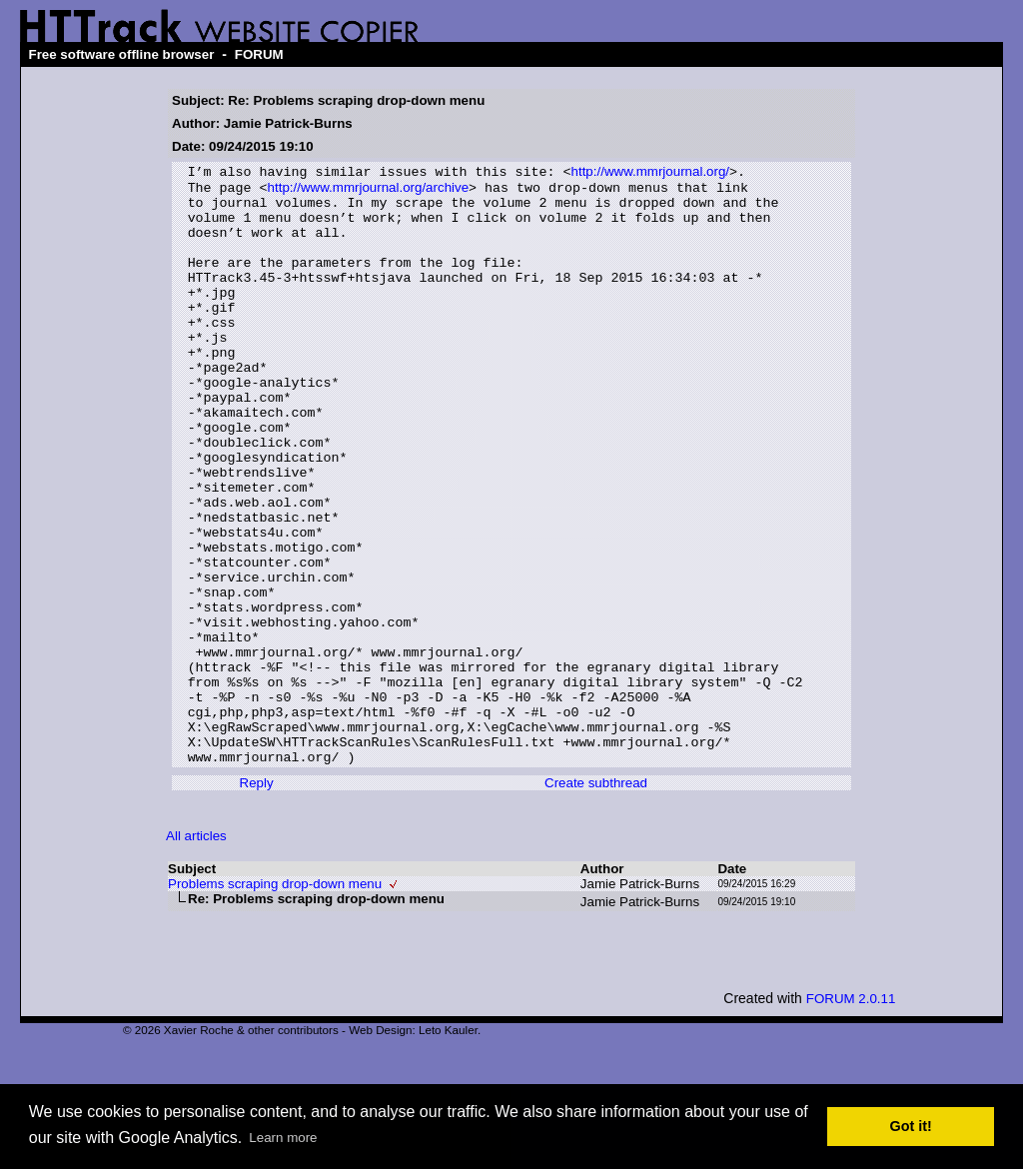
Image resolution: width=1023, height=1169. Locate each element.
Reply (257, 900)
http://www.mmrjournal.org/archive (368, 191)
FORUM (259, 54)
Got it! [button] (911, 1126)
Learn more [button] (283, 1137)
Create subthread (595, 900)
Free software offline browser (121, 54)
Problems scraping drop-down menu (275, 1001)
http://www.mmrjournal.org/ (649, 173)
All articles (196, 953)
